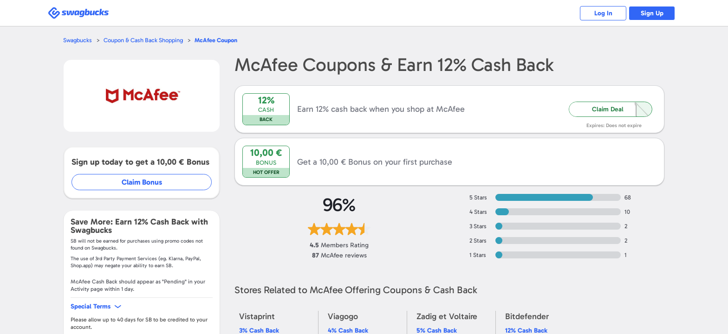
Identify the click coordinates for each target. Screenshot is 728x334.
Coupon (216, 40)
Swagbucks (77, 40)
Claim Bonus (142, 182)
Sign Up (652, 13)
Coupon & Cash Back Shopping (143, 40)
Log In (603, 13)
